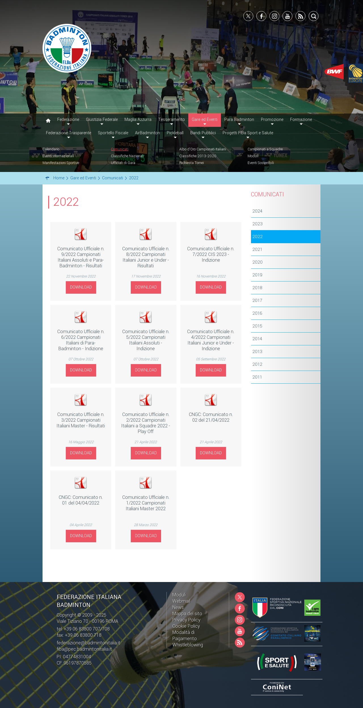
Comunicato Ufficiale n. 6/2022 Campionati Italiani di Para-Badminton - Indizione (80, 340)
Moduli (253, 156)
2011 (257, 377)
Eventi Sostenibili (261, 162)
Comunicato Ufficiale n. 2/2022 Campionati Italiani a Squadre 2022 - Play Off (145, 423)
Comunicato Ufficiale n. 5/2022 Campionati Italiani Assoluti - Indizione (145, 340)
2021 (257, 249)
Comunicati (119, 149)
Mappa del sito (187, 613)
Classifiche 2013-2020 (197, 156)
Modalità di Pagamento (184, 635)
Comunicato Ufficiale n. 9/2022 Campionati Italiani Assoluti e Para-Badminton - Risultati (80, 257)
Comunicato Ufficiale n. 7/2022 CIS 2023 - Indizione (210, 254)
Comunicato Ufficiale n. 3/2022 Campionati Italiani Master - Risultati (80, 420)
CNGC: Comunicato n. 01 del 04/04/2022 (81, 500)
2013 (257, 351)
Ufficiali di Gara (123, 162)
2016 (257, 313)
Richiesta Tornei (191, 162)
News (178, 607)
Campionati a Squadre (265, 149)
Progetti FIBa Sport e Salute (248, 133)
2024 (257, 211)
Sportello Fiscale (113, 133)
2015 (257, 326)
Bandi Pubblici (203, 133)
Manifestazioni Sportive (61, 162)
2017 (257, 300)
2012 (257, 364)
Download (81, 287)
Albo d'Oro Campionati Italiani (202, 149)
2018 (257, 288)
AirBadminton (147, 133)
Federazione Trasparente (68, 133)
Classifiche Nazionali (127, 156)
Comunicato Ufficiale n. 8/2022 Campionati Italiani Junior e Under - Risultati (145, 257)
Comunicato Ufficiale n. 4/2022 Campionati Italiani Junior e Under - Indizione (210, 340)
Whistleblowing (187, 645)
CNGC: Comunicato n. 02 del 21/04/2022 (211, 417)
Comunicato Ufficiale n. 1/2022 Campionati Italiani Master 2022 (145, 503)
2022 (257, 237)
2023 (257, 224)
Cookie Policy (186, 626)
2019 (257, 275)
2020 (257, 262)
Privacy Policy (186, 620)
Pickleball (175, 133)
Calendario (51, 149)
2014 (257, 339)
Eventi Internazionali (58, 156)
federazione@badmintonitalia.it (88, 643)
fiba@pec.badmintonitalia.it (84, 649)
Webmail (181, 601)
